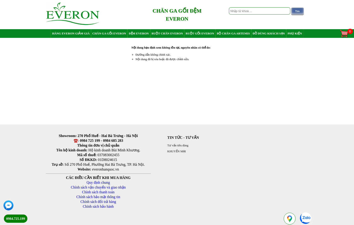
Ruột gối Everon (200, 33)
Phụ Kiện (295, 33)
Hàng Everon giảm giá (70, 33)
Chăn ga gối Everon (109, 33)
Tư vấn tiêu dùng (177, 145)
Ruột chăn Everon (167, 33)
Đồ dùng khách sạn (269, 33)
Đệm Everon (139, 33)
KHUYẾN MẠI (176, 151)
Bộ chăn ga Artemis (233, 33)
